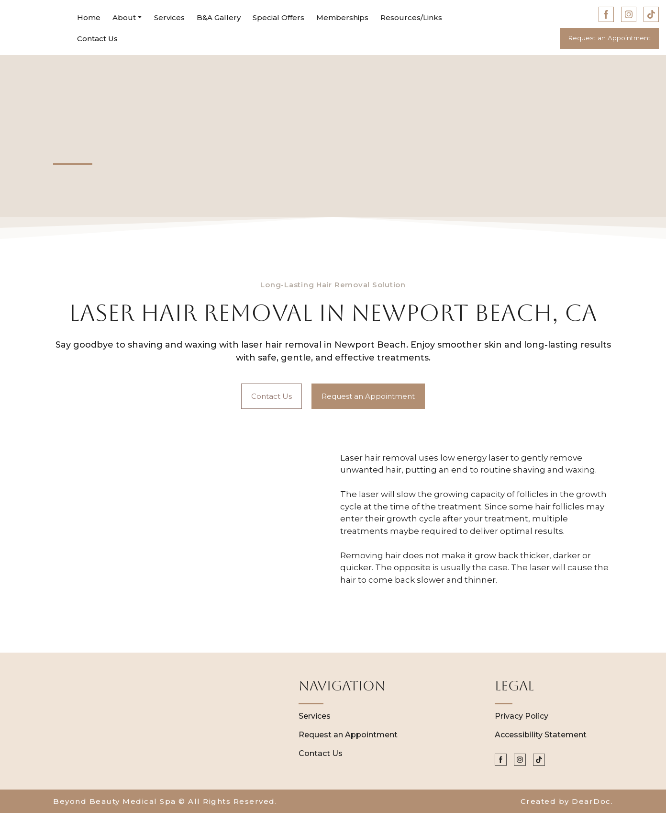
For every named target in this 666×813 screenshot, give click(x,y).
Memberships (342, 17)
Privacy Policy (521, 716)
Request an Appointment (348, 734)
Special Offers (278, 17)
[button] (606, 14)
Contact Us (97, 38)
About (124, 17)
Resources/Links (411, 17)
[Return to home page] (35, 27)
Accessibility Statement (541, 734)
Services (169, 17)
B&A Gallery (219, 17)
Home (88, 17)
